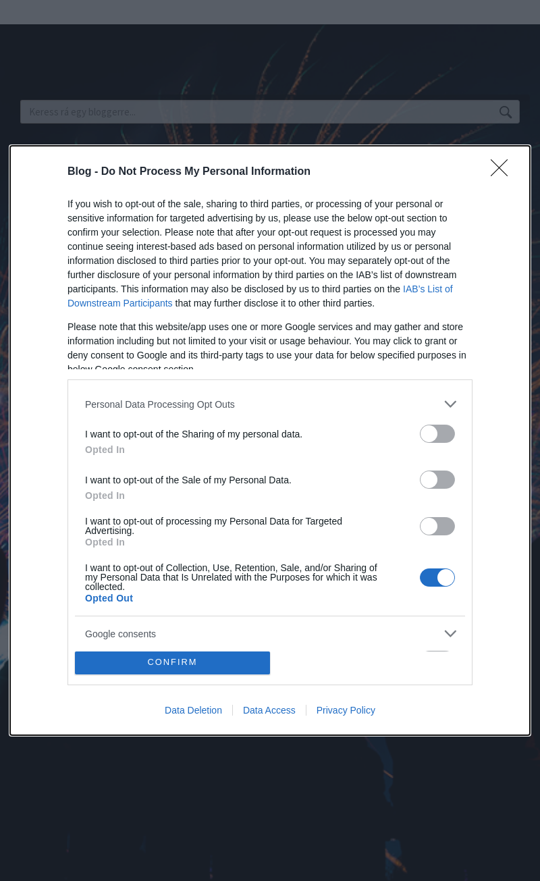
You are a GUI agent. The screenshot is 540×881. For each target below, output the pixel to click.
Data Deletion (193, 710)
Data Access (269, 710)
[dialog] (270, 440)
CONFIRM (172, 663)
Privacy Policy (346, 710)
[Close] (503, 172)
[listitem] (270, 404)
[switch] (437, 434)
